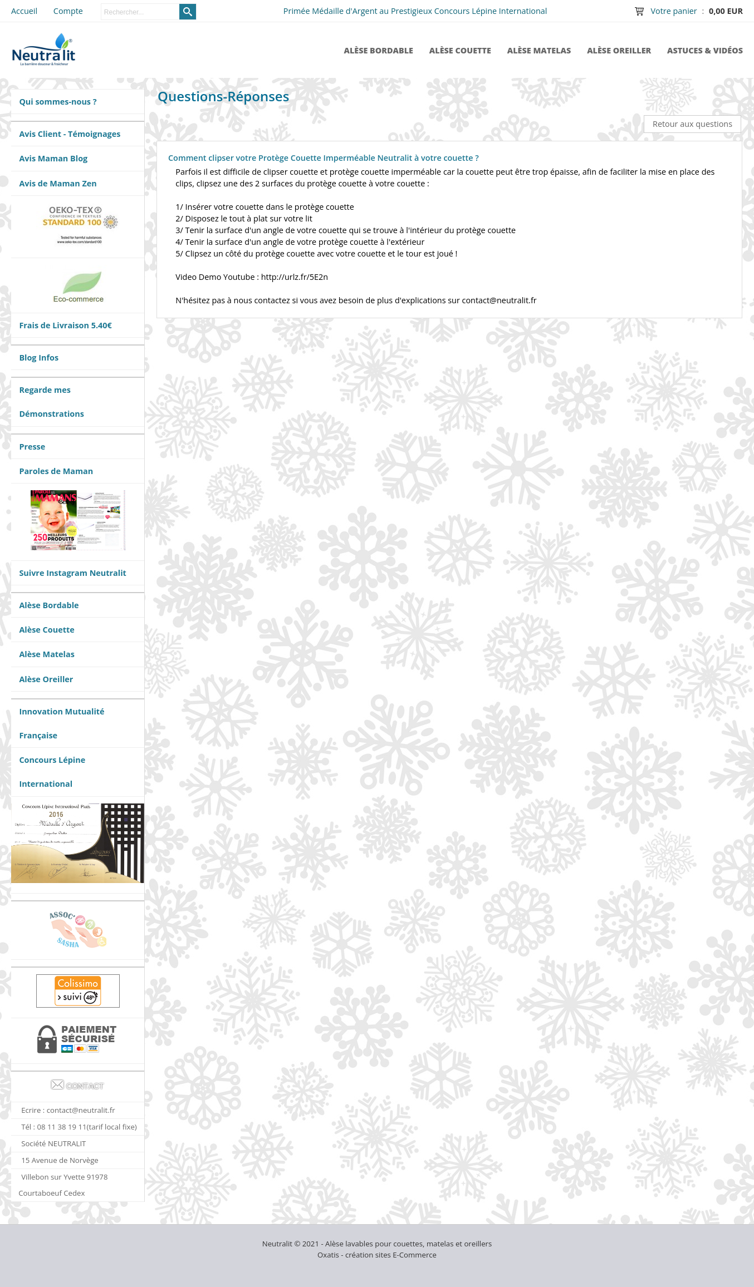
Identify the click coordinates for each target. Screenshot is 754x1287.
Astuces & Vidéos (705, 50)
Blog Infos (38, 357)
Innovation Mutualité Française (61, 723)
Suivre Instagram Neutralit (72, 573)
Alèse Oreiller (619, 50)
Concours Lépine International (52, 772)
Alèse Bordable (378, 50)
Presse (32, 446)
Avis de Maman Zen (57, 183)
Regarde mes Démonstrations (51, 401)
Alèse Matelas (539, 50)
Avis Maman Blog (53, 158)
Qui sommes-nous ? (57, 101)
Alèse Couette (460, 50)
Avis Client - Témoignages (69, 134)
